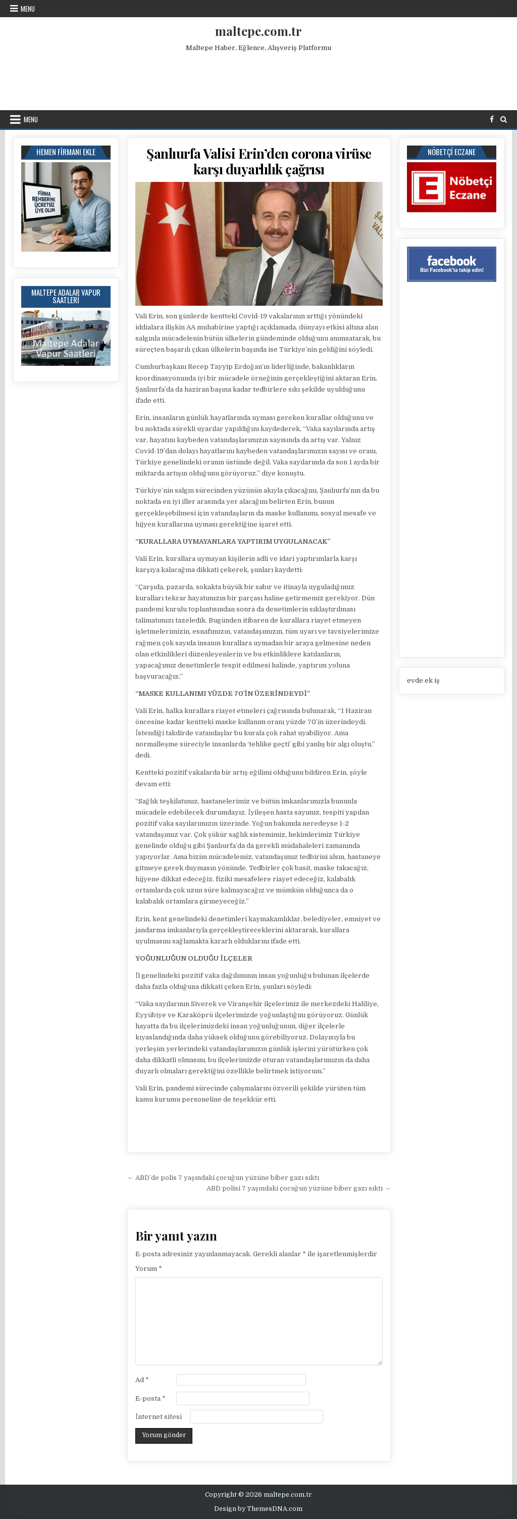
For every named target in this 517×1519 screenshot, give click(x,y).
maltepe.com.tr (258, 31)
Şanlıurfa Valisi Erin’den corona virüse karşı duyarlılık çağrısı (259, 161)
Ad (142, 1380)
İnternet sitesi (158, 1416)
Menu (28, 9)
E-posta (150, 1398)
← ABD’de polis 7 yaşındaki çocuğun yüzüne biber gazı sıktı (223, 1177)
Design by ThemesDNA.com (258, 1508)
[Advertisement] (258, 79)
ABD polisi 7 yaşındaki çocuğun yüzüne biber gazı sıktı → (298, 1188)
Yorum (148, 1268)
